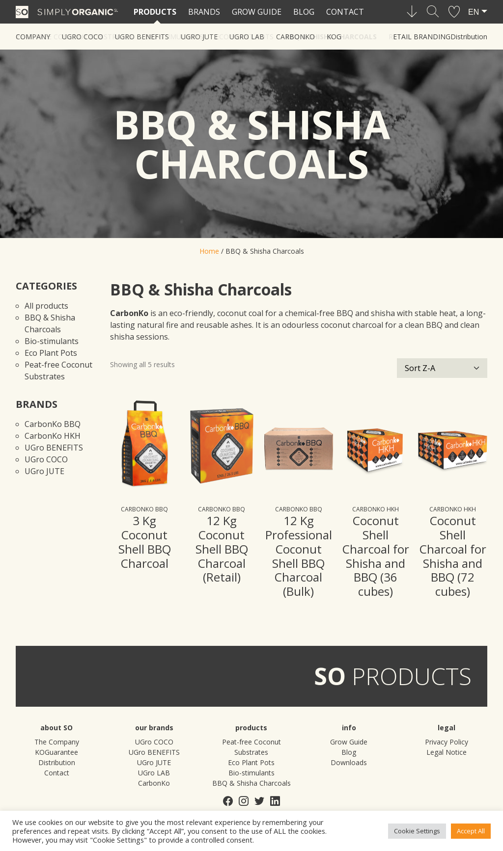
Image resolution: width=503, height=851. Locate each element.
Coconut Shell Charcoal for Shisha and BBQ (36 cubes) (375, 555)
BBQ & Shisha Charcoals (331, 36)
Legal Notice (446, 752)
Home (209, 251)
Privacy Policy (446, 741)
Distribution (468, 36)
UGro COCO (46, 459)
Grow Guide (256, 11)
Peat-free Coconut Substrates (74, 36)
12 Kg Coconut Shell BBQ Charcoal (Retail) (222, 548)
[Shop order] (442, 368)
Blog (303, 11)
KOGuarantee (56, 752)
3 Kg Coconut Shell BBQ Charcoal (144, 541)
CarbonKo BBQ (53, 424)
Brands (204, 11)
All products (46, 305)
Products (155, 11)
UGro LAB (154, 772)
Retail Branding (419, 36)
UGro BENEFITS (54, 447)
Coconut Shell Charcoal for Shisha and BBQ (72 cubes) (452, 555)
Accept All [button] (471, 830)
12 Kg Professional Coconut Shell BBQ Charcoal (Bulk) (298, 555)
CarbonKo (154, 783)
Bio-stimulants (174, 36)
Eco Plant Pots (244, 36)
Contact (345, 11)
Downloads (349, 762)
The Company (56, 741)
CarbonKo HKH (53, 435)
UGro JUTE (44, 471)
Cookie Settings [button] (417, 830)
